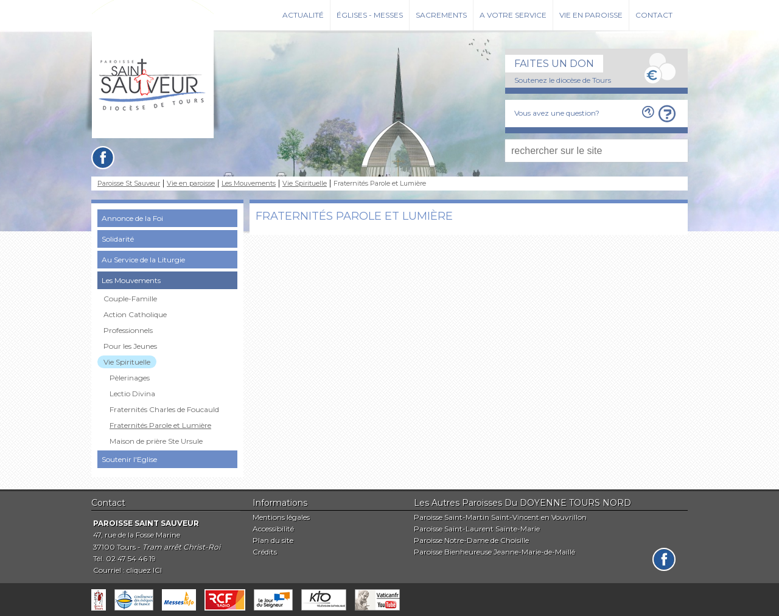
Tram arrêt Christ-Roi (181, 546)
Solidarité (118, 238)
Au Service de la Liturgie (143, 259)
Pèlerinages (130, 377)
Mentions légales (281, 517)
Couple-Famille (130, 298)
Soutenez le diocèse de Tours (562, 80)
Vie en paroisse (591, 14)
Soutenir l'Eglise (129, 459)
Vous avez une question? (556, 112)
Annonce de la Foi (132, 218)
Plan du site (273, 540)
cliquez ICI (144, 570)
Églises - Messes (370, 14)
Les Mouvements (249, 183)
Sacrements (441, 14)
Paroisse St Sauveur (128, 183)
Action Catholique (135, 314)
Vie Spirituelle (304, 183)
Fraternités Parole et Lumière (160, 425)
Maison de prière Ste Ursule (156, 441)
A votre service (513, 14)
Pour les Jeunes (130, 346)
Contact (653, 14)
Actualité (303, 14)
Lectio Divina (132, 393)
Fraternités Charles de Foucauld (164, 409)
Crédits (265, 551)
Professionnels (128, 330)
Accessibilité (273, 528)
